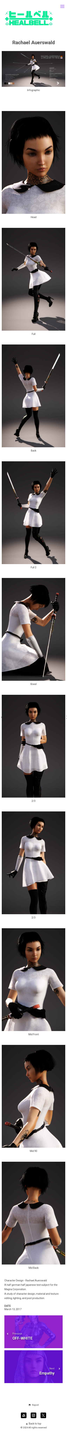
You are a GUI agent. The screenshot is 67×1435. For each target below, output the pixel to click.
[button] (33, 1405)
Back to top (33, 1423)
